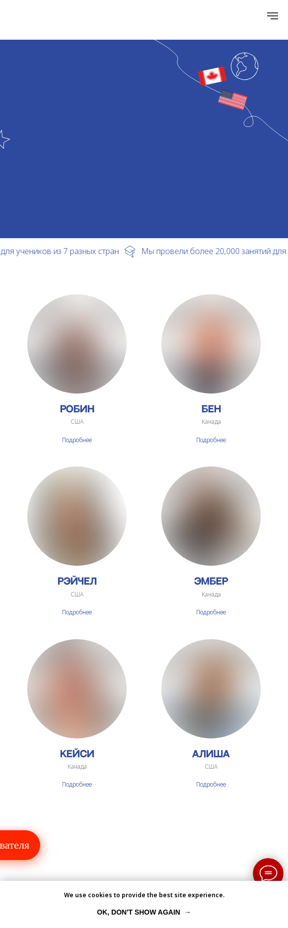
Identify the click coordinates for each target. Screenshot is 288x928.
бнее (219, 612)
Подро (204, 612)
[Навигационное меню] (272, 15)
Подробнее (77, 440)
